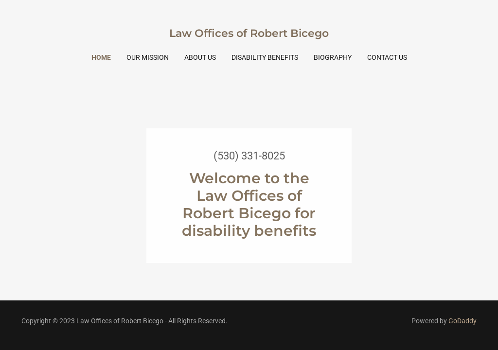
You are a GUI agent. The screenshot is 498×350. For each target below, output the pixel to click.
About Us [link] (200, 57)
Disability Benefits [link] (264, 57)
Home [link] (101, 57)
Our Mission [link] (147, 57)
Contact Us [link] (387, 57)
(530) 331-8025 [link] (249, 156)
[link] (249, 34)
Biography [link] (333, 57)
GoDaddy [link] (462, 321)
